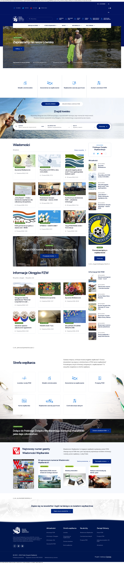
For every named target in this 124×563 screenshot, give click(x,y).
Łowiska (65, 532)
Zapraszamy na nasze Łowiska (21, 62)
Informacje (76, 25)
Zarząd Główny (33, 25)
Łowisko (21, 125)
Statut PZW (100, 532)
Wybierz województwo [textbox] (54, 127)
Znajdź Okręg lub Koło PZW (71, 104)
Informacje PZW (50, 532)
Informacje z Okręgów (52, 536)
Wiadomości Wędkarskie (40, 62)
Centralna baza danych (86, 536)
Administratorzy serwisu (51, 557)
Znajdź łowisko (50, 104)
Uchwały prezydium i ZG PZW (103, 540)
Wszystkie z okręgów (18, 278)
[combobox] (58, 127)
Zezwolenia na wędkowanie (67, 537)
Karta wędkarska (67, 545)
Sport (64, 25)
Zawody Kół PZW (51, 544)
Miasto (75, 125)
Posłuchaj (100, 258)
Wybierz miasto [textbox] (77, 127)
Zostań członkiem (68, 541)
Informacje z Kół (50, 540)
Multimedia (89, 25)
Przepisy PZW (83, 540)
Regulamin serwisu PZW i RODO (34, 557)
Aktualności (16, 150)
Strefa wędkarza (50, 25)
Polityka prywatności (18, 557)
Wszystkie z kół (30, 278)
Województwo (52, 125)
